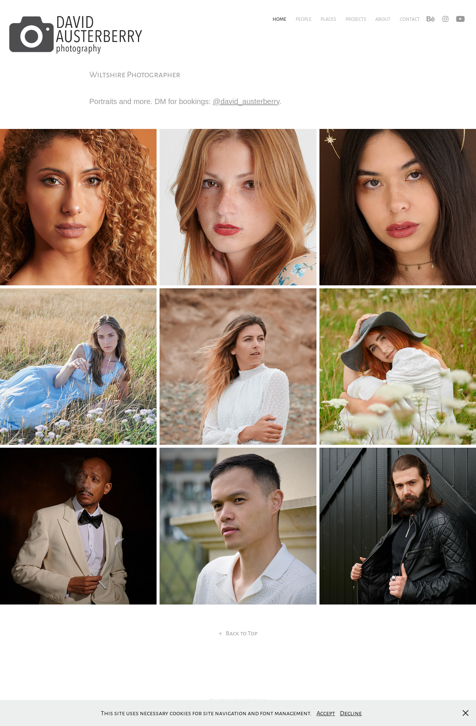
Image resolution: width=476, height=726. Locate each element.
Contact (410, 19)
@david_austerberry (246, 101)
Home (279, 19)
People (304, 19)
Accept (325, 713)
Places (328, 19)
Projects (355, 19)
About (382, 19)
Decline (351, 713)
